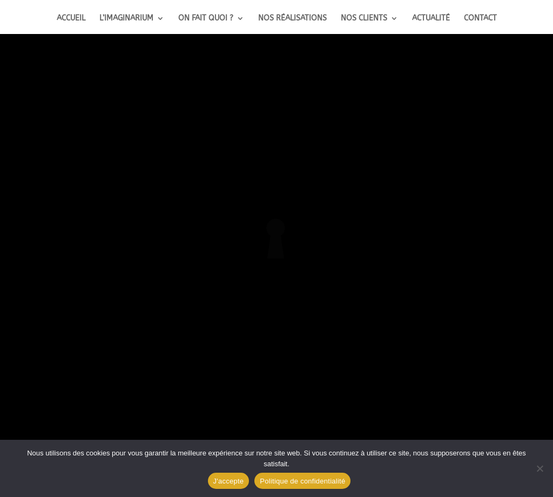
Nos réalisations (292, 19)
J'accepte (228, 481)
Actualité (431, 19)
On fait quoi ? (205, 19)
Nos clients (364, 19)
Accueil (71, 19)
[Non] (539, 468)
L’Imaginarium (126, 19)
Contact (480, 19)
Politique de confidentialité (302, 481)
